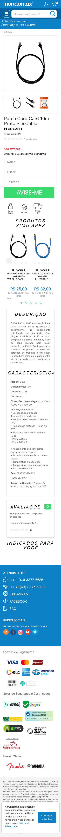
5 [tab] (39, 302)
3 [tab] (29, 302)
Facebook (18, 601)
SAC (12, 609)
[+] (47, 506)
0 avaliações (30, 139)
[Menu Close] (6, 14)
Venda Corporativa (39, 796)
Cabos (8, 32)
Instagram (19, 594)
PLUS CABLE (13, 129)
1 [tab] (19, 302)
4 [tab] (34, 302)
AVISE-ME (29, 192)
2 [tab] (24, 302)
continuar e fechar (47, 817)
